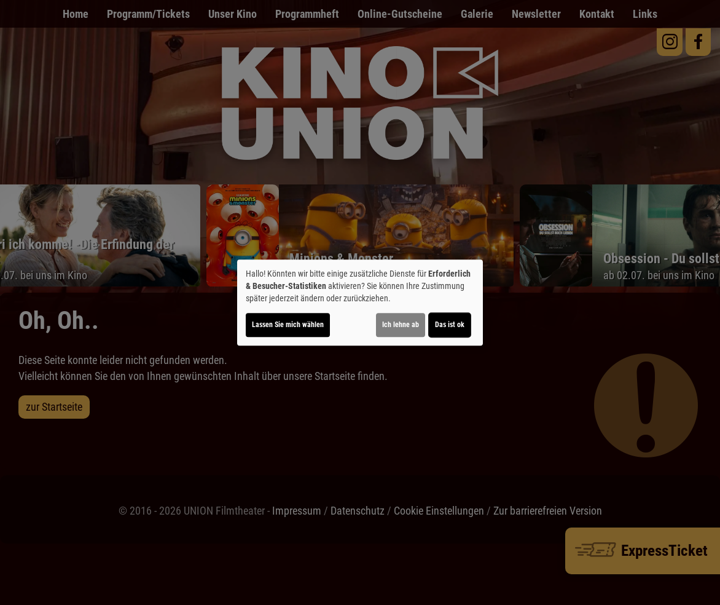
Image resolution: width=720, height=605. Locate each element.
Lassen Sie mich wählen (288, 324)
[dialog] (360, 302)
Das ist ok (449, 324)
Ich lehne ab (400, 324)
